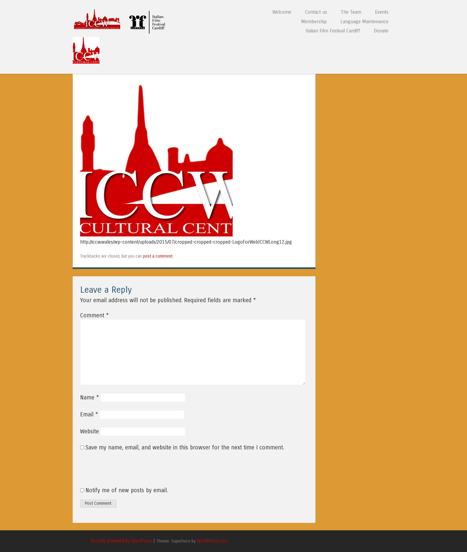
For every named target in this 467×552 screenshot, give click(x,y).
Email (89, 414)
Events (381, 12)
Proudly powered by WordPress (121, 541)
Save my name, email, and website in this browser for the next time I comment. (184, 447)
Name (89, 397)
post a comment (157, 256)
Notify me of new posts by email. (126, 490)
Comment (94, 315)
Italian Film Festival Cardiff (333, 31)
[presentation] (120, 472)
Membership (314, 21)
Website (89, 431)
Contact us (316, 12)
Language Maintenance (364, 21)
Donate (381, 31)
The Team (351, 12)
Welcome (282, 12)
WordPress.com (212, 541)
